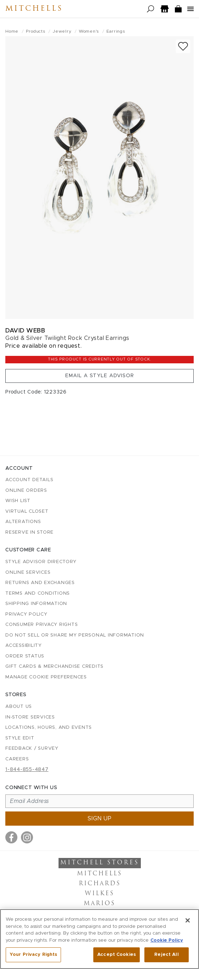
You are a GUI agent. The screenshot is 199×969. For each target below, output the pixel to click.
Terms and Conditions (37, 593)
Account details (29, 480)
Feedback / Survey (32, 748)
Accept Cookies (116, 954)
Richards (100, 884)
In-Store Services (30, 717)
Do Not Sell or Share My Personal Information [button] (74, 635)
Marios (99, 904)
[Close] (187, 920)
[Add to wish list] (183, 46)
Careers (17, 759)
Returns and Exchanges (40, 582)
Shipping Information (36, 603)
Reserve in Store (29, 532)
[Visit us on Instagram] (27, 837)
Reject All (166, 954)
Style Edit (19, 738)
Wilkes (99, 894)
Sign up (100, 818)
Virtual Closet (27, 511)
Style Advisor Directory (40, 562)
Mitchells (34, 8)
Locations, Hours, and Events (48, 727)
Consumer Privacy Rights (41, 624)
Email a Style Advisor (99, 375)
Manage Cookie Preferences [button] (46, 677)
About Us (18, 706)
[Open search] (150, 9)
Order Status (24, 656)
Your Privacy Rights (33, 954)
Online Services (27, 572)
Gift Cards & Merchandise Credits (54, 666)
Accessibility (23, 645)
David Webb (25, 330)
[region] (99, 939)
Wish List (18, 501)
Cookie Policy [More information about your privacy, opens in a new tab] (166, 940)
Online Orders (26, 490)
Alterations (23, 521)
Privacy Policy (26, 614)
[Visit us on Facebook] (11, 837)
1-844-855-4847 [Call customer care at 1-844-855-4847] (27, 769)
